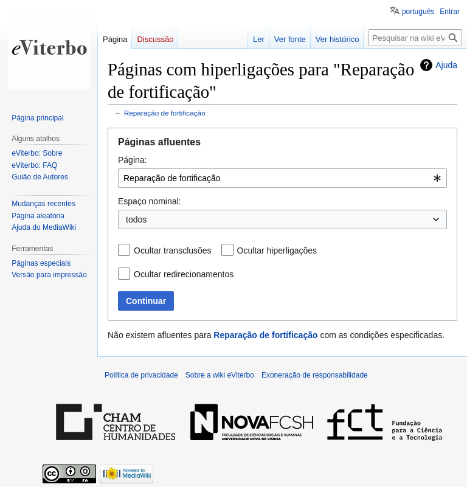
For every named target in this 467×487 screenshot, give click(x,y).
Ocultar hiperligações (277, 250)
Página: (132, 160)
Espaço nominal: (149, 201)
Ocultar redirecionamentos (184, 274)
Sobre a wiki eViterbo (219, 375)
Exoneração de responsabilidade (314, 375)
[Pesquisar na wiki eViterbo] (415, 37)
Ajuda (446, 65)
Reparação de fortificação (165, 113)
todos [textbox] (136, 219)
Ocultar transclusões (173, 250)
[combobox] (282, 178)
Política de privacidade (141, 375)
